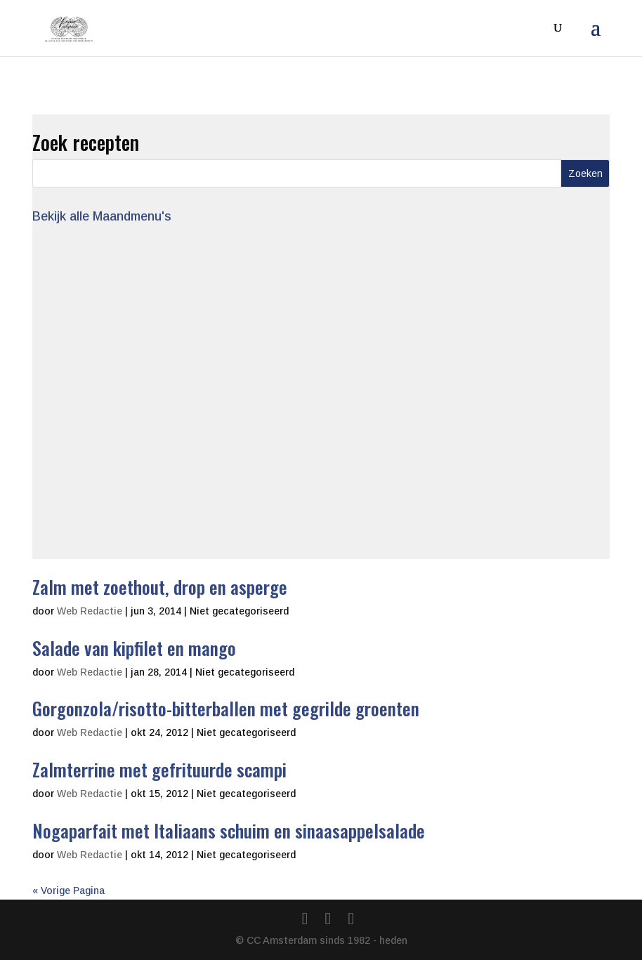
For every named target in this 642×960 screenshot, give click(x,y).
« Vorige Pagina (68, 890)
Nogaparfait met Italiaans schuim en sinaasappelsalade (228, 830)
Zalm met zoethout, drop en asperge (159, 586)
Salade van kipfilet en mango (134, 648)
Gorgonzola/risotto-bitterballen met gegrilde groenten (225, 708)
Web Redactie (89, 611)
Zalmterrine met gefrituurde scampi (159, 769)
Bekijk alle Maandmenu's (101, 216)
